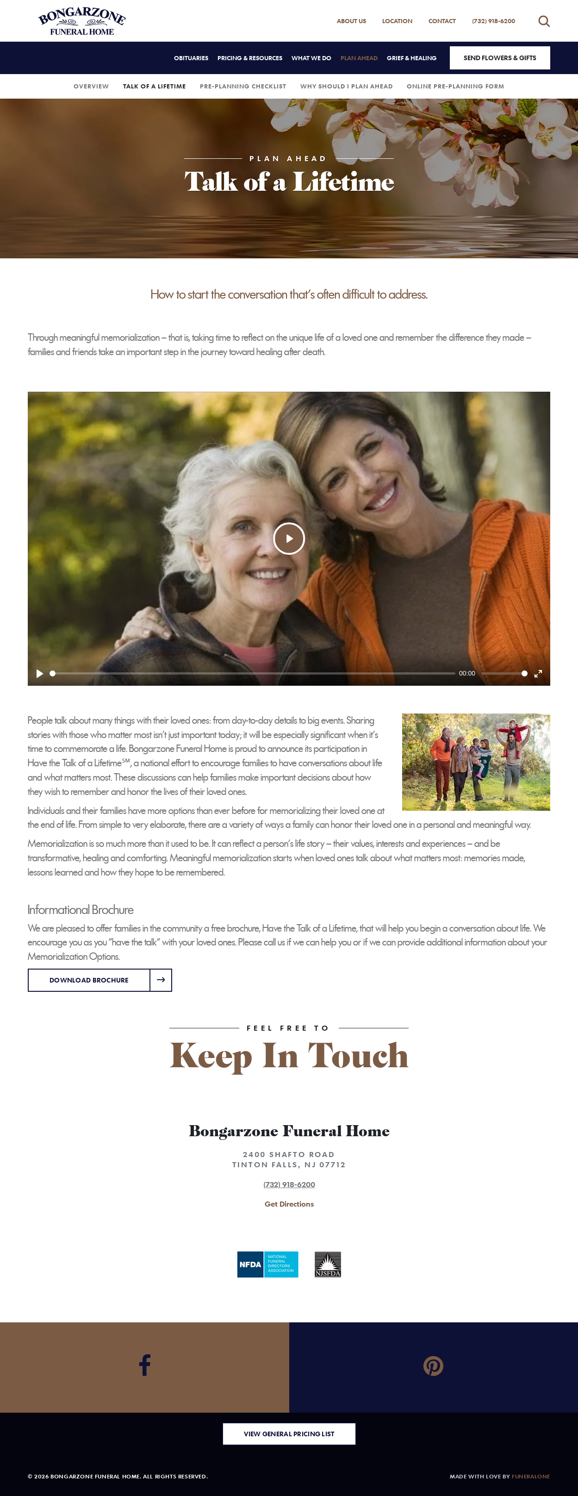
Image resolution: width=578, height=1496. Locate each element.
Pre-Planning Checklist (243, 86)
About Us (351, 21)
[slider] (252, 673)
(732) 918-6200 (493, 21)
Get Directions (289, 1203)
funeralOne (531, 1476)
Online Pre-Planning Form (455, 86)
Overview (91, 86)
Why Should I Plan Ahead (346, 86)
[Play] (39, 673)
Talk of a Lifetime (154, 86)
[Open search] (544, 21)
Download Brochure (89, 980)
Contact (442, 21)
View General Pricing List (289, 1433)
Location (397, 21)
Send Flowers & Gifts (500, 57)
